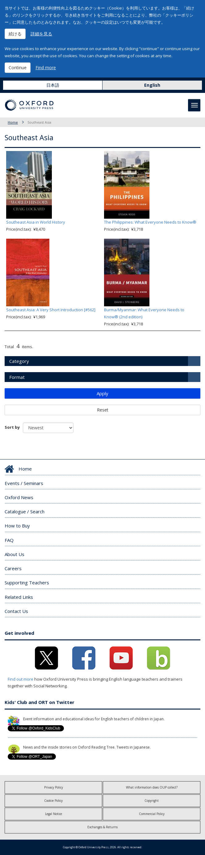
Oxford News (19, 497)
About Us (14, 554)
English (152, 85)
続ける (15, 34)
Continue (18, 67)
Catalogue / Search (24, 511)
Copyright (151, 800)
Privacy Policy (53, 787)
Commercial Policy (152, 814)
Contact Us (16, 611)
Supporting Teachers (27, 582)
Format (17, 377)
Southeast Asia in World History (35, 222)
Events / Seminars (24, 483)
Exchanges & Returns (102, 827)
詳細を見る (41, 34)
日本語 (52, 85)
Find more (46, 67)
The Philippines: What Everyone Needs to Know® (150, 222)
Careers (13, 568)
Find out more (20, 679)
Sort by (12, 427)
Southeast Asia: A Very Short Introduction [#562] (50, 309)
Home (13, 122)
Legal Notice (53, 814)
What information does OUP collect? (152, 787)
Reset (102, 410)
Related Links (19, 597)
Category (19, 361)
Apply (102, 393)
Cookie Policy (53, 800)
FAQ (9, 540)
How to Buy (17, 526)
